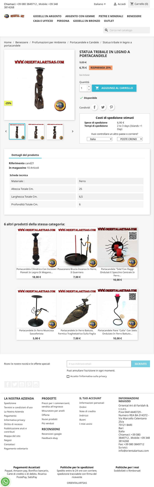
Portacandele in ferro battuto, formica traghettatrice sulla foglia (77, 332)
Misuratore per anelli (53, 410)
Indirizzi (83, 415)
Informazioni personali (91, 402)
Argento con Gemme (80, 16)
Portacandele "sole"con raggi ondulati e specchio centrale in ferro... (117, 272)
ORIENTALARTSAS (77, 482)
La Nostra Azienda (14, 411)
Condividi (94, 107)
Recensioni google (52, 433)
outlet (109, 21)
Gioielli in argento (47, 16)
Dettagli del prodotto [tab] (25, 155)
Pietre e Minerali (111, 16)
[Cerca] (126, 30)
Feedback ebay (50, 438)
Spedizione (10, 403)
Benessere (134, 16)
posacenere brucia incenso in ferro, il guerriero (77, 270)
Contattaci (9, 444)
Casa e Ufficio (43, 21)
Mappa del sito (12, 435)
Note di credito (87, 411)
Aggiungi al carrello (114, 88)
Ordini (82, 407)
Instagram (36, 384)
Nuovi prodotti (49, 419)
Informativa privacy (14, 419)
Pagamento (10, 415)
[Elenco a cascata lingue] (100, 4)
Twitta (103, 107)
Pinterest (111, 107)
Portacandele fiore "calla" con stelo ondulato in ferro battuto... (117, 332)
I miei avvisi (85, 423)
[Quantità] (83, 88)
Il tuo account (90, 398)
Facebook (7, 384)
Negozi (8, 440)
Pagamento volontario (16, 448)
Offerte (46, 414)
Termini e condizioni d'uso (18, 407)
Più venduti (48, 423)
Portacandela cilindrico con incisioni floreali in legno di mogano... (36, 270)
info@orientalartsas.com (134, 450)
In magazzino (17, 167)
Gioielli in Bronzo (86, 21)
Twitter (14, 384)
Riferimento (17, 163)
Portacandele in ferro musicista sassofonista (36, 332)
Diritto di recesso (13, 424)
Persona (63, 21)
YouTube (22, 384)
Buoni (82, 419)
